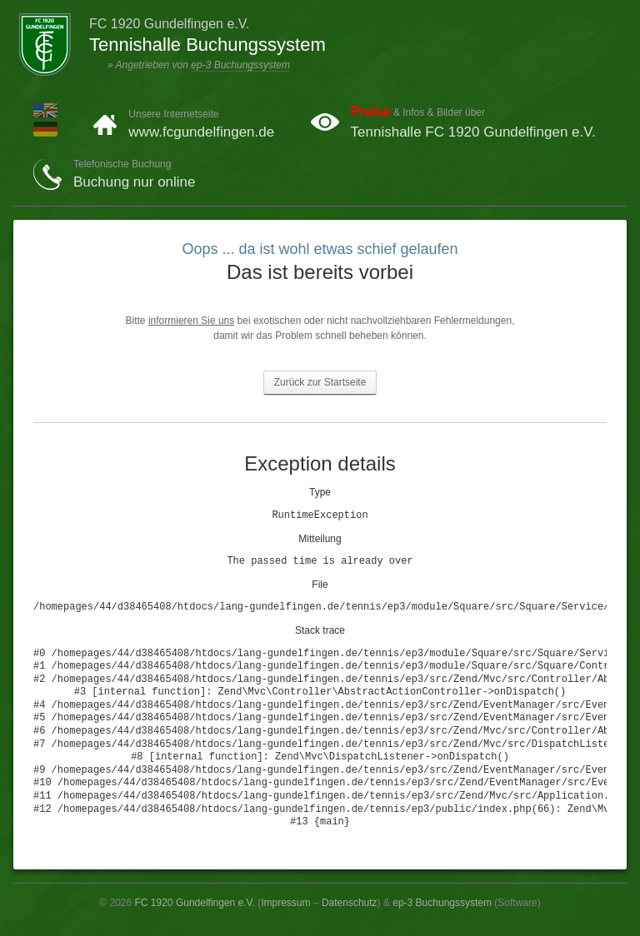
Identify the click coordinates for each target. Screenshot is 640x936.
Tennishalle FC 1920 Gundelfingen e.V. (473, 132)
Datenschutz (350, 903)
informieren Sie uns (191, 320)
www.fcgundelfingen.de (201, 132)
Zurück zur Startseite (320, 382)
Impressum (285, 903)
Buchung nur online (134, 182)
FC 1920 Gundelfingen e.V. (195, 903)
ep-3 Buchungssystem (240, 65)
